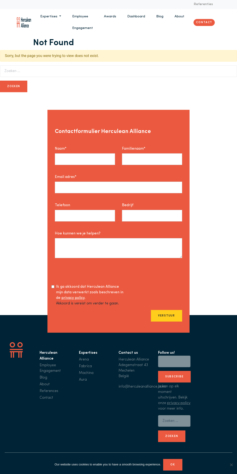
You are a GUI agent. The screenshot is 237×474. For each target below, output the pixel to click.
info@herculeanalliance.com (141, 387)
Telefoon (62, 205)
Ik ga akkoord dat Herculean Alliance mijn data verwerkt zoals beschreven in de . (89, 292)
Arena (84, 359)
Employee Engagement (82, 22)
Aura (83, 380)
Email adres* (65, 177)
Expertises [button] (49, 16)
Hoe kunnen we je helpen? (77, 233)
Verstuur (166, 315)
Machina (86, 373)
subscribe (174, 376)
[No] (231, 464)
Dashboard (136, 16)
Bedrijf (127, 205)
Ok (172, 464)
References (49, 391)
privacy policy (72, 298)
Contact (204, 22)
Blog (159, 16)
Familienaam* (133, 149)
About (179, 16)
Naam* (60, 149)
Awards (110, 16)
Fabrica (85, 366)
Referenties (203, 4)
